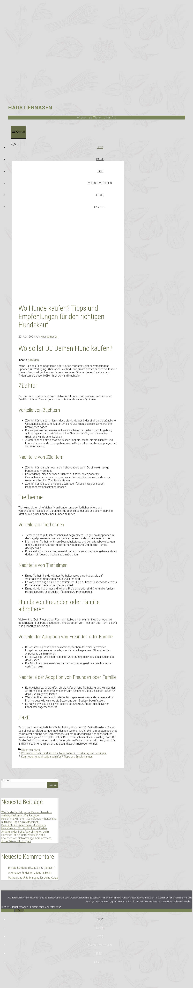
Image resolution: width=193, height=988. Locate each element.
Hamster (100, 207)
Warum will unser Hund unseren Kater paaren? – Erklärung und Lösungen (64, 753)
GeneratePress (52, 907)
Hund (100, 147)
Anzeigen (33, 360)
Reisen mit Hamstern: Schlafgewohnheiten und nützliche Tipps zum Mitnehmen (28, 820)
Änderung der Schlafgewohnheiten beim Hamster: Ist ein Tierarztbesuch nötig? (25, 833)
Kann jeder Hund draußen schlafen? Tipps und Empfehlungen (57, 756)
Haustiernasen (30, 107)
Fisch (99, 195)
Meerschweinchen (100, 183)
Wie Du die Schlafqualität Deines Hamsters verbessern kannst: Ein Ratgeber (26, 814)
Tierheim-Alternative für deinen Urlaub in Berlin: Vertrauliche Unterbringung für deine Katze (33, 872)
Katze (100, 159)
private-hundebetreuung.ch (24, 867)
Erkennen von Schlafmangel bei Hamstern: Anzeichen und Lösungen (26, 839)
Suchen (5, 780)
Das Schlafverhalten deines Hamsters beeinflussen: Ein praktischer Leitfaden (24, 827)
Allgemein (27, 749)
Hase (100, 171)
